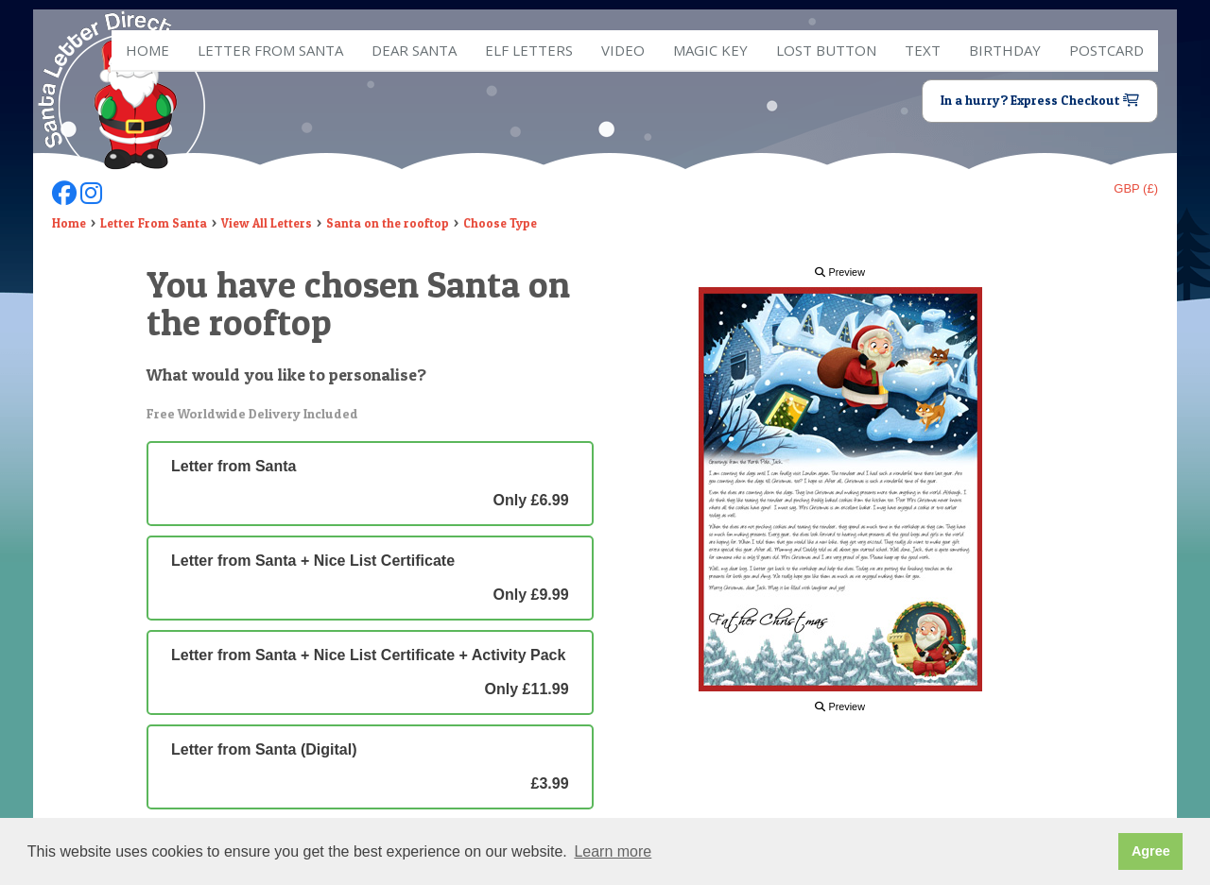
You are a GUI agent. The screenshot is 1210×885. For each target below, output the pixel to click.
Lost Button (826, 50)
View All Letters (266, 222)
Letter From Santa (153, 222)
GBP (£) (1136, 188)
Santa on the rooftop (387, 222)
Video (623, 50)
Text (923, 50)
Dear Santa (414, 50)
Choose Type (500, 222)
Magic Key (710, 50)
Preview (840, 272)
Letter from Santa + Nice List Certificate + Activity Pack (370, 672)
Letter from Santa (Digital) (370, 766)
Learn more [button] (612, 851)
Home (147, 50)
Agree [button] (1151, 851)
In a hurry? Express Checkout (1040, 100)
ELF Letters (529, 50)
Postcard (1106, 50)
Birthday (1005, 50)
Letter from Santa (270, 50)
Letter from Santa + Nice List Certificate (370, 578)
